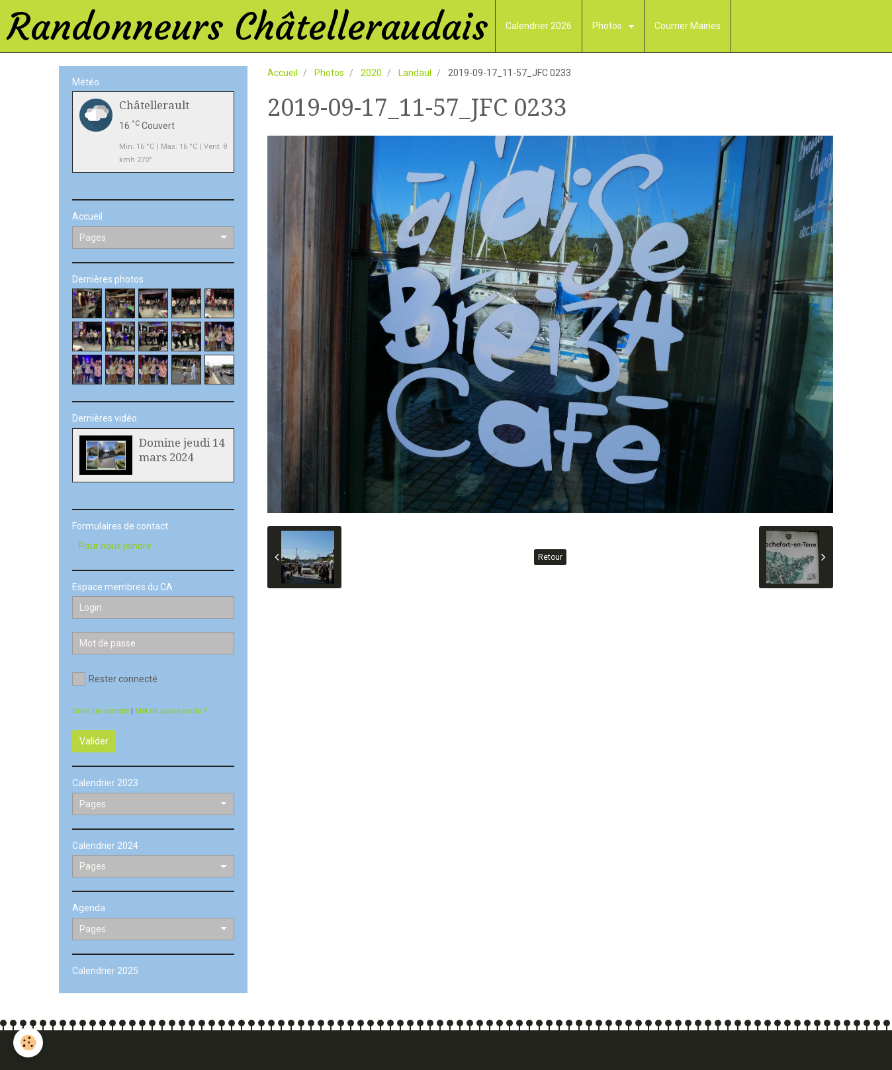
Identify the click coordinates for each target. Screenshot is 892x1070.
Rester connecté (114, 679)
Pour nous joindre (115, 546)
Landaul (414, 72)
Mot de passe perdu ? (171, 711)
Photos (608, 26)
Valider (94, 741)
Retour (550, 557)
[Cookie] (28, 1042)
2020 (371, 72)
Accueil (282, 72)
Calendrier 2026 (539, 26)
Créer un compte (100, 711)
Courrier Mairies (687, 26)
